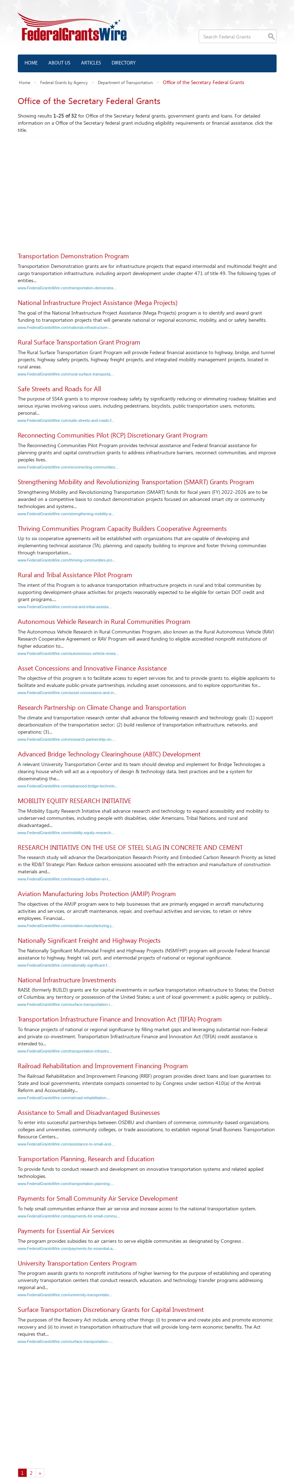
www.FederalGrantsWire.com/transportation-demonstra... (67, 288)
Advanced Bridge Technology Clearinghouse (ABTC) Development (109, 754)
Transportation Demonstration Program (73, 256)
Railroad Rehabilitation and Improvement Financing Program (103, 1065)
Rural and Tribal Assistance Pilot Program (75, 574)
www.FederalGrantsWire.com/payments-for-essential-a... (67, 1248)
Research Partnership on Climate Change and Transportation (102, 707)
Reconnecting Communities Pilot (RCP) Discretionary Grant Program (113, 435)
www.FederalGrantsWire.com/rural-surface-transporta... (66, 374)
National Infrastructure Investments (67, 980)
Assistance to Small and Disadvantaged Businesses (89, 1112)
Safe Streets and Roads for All (59, 388)
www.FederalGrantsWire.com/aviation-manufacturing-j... (66, 926)
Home (31, 63)
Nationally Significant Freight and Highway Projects (89, 940)
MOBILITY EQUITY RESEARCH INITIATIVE (74, 800)
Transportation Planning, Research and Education (86, 1158)
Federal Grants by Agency (64, 82)
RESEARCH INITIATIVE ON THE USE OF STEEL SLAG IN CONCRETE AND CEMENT (130, 847)
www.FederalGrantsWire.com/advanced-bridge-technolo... (68, 786)
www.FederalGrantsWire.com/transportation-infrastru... (65, 1051)
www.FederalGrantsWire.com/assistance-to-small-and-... (67, 1144)
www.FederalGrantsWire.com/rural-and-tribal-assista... (65, 607)
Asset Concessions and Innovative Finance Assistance (92, 668)
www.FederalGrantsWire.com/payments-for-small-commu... (69, 1216)
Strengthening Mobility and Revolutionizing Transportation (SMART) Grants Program (136, 481)
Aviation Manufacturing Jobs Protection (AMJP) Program (97, 893)
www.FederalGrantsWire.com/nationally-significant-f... (64, 965)
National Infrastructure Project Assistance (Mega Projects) (97, 302)
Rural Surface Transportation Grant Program (79, 342)
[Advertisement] (147, 191)
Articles (91, 63)
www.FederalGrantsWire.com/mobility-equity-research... (66, 833)
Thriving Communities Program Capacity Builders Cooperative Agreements (122, 528)
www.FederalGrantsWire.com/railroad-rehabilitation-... (64, 1098)
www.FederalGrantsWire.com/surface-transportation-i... (65, 1004)
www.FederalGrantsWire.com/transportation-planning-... (66, 1183)
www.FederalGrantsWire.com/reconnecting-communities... (68, 467)
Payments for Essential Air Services (66, 1230)
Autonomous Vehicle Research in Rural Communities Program (104, 621)
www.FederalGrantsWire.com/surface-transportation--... (66, 1341)
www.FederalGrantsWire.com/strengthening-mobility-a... (66, 514)
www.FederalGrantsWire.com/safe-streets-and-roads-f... (66, 420)
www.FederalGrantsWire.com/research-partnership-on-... (67, 739)
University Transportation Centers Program (77, 1263)
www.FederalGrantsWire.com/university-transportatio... (65, 1295)
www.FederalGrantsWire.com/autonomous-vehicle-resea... (68, 653)
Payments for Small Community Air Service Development (98, 1198)
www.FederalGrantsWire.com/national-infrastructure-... (65, 327)
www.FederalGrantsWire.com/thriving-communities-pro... (67, 560)
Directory (124, 63)
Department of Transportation (125, 82)
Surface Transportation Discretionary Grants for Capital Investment (111, 1309)
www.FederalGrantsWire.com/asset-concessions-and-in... (67, 693)
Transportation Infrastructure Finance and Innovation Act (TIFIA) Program (120, 1019)
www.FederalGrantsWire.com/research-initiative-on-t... (65, 879)
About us (59, 63)
